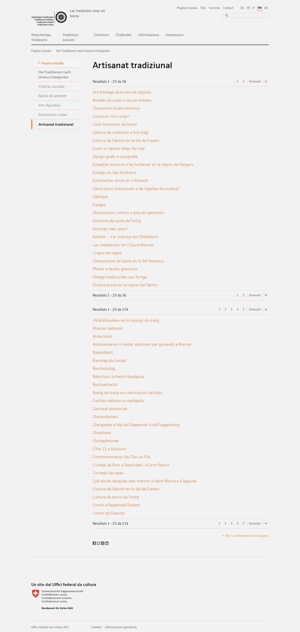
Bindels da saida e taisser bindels (122, 100)
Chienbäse (102, 432)
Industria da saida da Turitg (117, 220)
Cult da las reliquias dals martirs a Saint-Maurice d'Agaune (144, 480)
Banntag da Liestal (109, 360)
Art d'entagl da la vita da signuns (122, 92)
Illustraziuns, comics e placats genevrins (129, 212)
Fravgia (99, 204)
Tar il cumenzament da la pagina (247, 535)
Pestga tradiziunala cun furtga (120, 276)
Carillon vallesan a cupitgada (118, 400)
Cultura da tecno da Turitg (116, 496)
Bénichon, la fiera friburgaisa (118, 376)
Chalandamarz (105, 416)
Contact (228, 8)
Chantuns (101, 35)
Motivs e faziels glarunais (115, 268)
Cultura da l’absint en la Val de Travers (126, 140)
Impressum (175, 35)
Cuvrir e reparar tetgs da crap (119, 148)
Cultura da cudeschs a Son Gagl (121, 132)
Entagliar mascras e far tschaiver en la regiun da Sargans (143, 164)
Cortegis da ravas (108, 472)
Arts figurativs (50, 105)
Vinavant (255, 81)
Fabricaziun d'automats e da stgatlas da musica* (136, 188)
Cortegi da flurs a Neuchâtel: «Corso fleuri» (131, 464)
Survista (214, 8)
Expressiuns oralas (53, 114)
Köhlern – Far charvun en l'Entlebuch (125, 236)
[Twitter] (99, 543)
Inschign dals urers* (111, 228)
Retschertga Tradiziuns (41, 37)
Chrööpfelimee (106, 440)
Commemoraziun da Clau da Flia (121, 456)
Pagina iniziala (187, 8)
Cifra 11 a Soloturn (109, 448)
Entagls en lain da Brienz (114, 172)
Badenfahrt (103, 352)
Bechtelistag (104, 368)
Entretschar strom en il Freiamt (120, 180)
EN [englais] (266, 8)
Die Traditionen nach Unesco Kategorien (83, 51)
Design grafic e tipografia (115, 156)
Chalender (124, 35)
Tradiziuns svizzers (70, 37)
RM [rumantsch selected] (260, 8)
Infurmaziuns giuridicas (121, 627)
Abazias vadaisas (108, 328)
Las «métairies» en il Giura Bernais (123, 244)
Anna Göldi (102, 336)
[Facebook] (95, 543)
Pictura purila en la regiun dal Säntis (125, 284)
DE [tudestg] (242, 8)
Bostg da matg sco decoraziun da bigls (127, 392)
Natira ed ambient (53, 96)
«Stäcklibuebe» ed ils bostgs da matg (126, 320)
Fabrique (100, 196)
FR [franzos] (248, 8)
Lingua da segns (107, 252)
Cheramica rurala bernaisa (116, 108)
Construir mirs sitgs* (111, 116)
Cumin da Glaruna (108, 513)
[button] (225, 15)
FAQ (203, 8)
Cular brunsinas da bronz (115, 124)
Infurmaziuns (148, 35)
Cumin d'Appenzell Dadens (116, 504)
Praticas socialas (52, 86)
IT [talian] (253, 8)
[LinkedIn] (107, 543)
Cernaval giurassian (110, 408)
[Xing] (103, 543)
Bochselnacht (105, 384)
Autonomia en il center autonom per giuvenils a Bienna (142, 344)
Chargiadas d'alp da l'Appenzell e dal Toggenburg (136, 424)
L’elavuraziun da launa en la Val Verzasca (128, 260)
